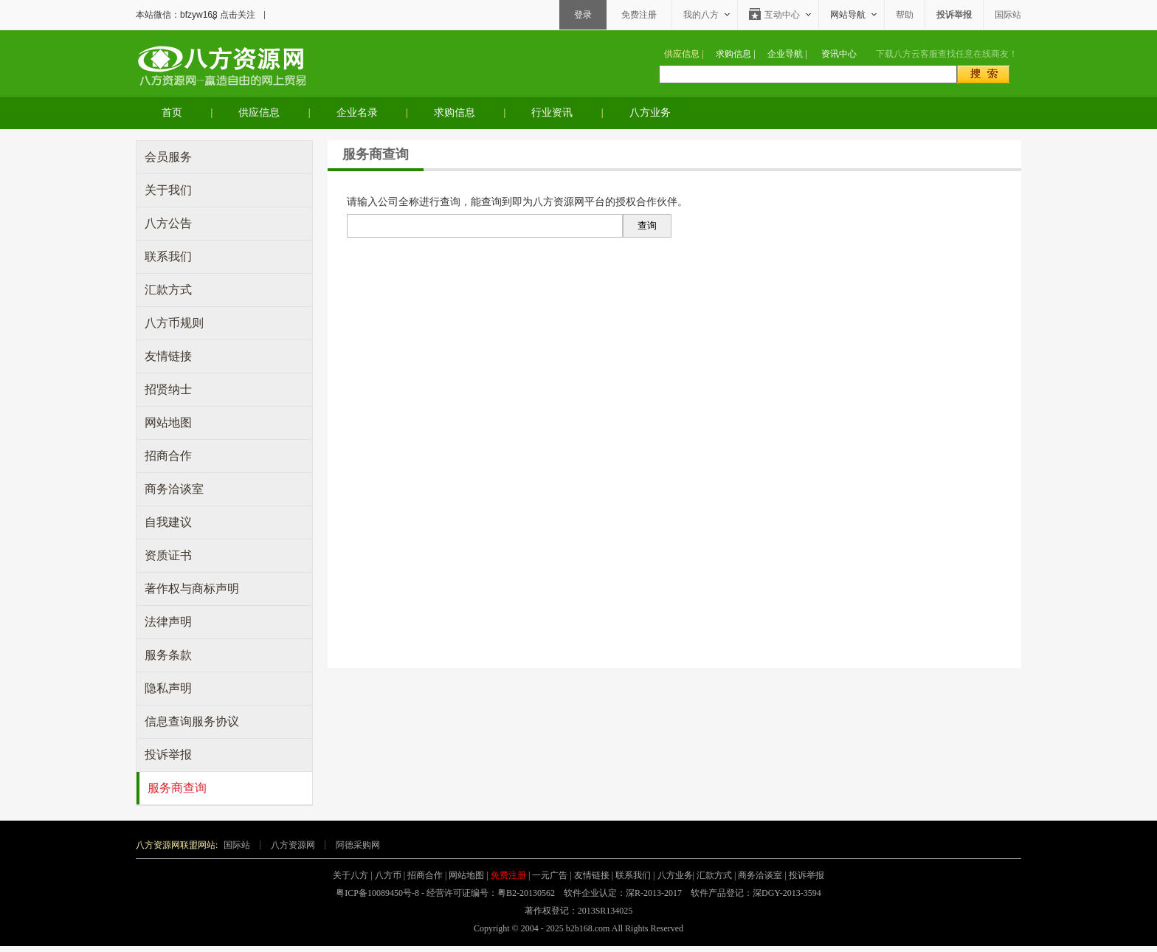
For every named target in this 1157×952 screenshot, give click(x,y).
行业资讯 (552, 112)
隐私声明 (168, 688)
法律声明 (168, 621)
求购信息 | (735, 54)
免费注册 (639, 15)
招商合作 (168, 455)
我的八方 (701, 15)
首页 (172, 112)
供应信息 (259, 112)
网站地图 (168, 422)
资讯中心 (839, 54)
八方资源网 (293, 845)
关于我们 (168, 190)
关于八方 (350, 875)
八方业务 (650, 112)
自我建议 (168, 522)
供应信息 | (683, 54)
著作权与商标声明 (192, 588)
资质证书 (168, 555)
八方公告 (168, 223)
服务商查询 (177, 788)
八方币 (388, 875)
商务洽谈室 (174, 489)
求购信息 (454, 112)
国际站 (1008, 15)
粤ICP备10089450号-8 (377, 893)
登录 (583, 15)
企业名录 (357, 112)
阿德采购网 (358, 845)
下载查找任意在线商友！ (947, 54)
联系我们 (168, 256)
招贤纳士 (168, 389)
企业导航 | (787, 54)
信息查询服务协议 (192, 721)
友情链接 (168, 356)
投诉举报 (168, 754)
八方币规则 (174, 323)
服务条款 (168, 655)
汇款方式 (168, 289)
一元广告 (549, 875)
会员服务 (168, 157)
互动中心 (782, 15)
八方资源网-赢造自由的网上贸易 (220, 64)
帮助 (904, 15)
